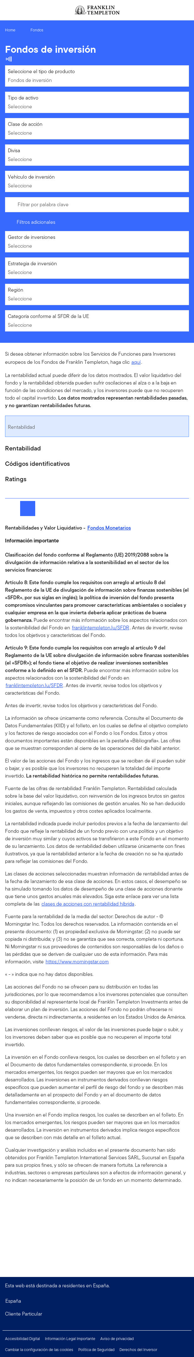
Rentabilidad (21, 427)
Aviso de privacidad (117, 1339)
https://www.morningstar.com (77, 961)
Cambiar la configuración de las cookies (39, 1350)
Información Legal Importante (70, 1339)
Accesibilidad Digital (22, 1339)
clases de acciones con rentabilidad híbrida (88, 903)
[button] (97, 1314)
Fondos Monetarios (109, 527)
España (13, 1301)
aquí (136, 362)
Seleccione (20, 106)
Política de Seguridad (96, 1350)
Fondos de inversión (30, 80)
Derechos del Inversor (138, 1350)
